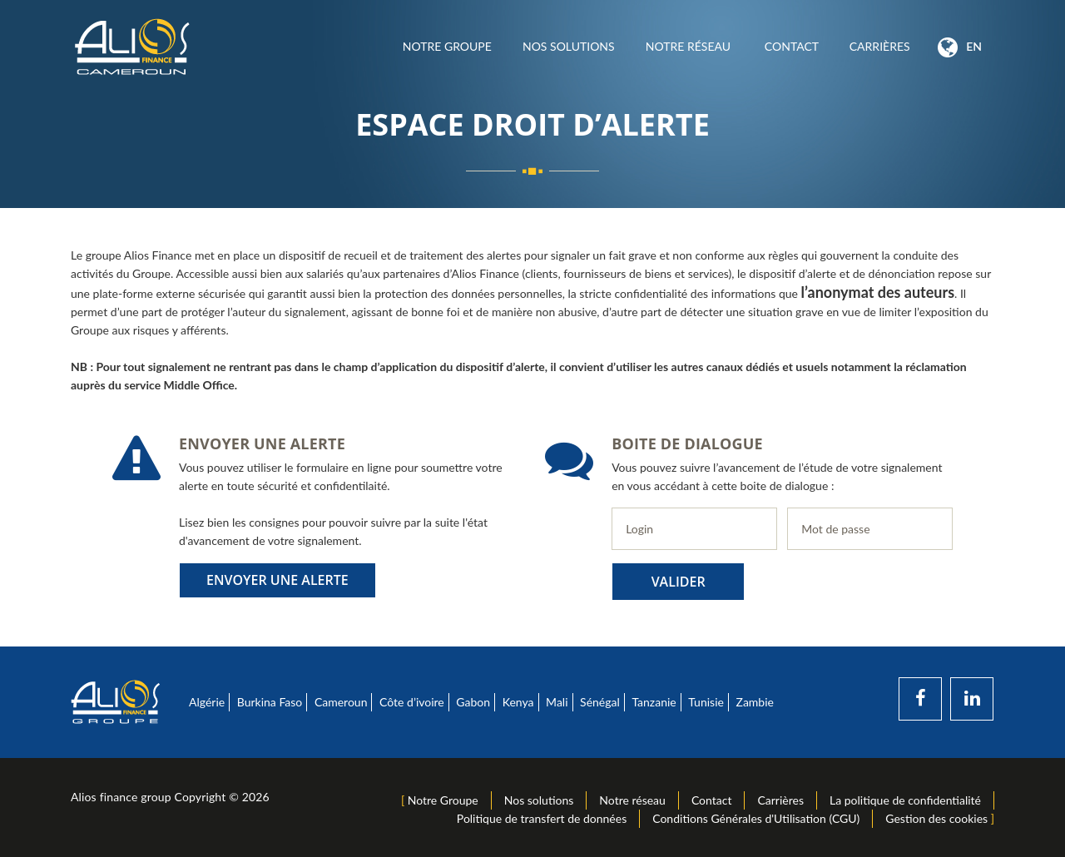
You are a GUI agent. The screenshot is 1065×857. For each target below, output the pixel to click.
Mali (556, 702)
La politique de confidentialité (905, 800)
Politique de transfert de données (542, 818)
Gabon (473, 702)
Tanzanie (654, 702)
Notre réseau (689, 46)
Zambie (755, 702)
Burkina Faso (270, 702)
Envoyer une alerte (277, 580)
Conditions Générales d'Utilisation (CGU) (755, 818)
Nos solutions (568, 46)
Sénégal (600, 702)
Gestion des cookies (936, 818)
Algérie (207, 702)
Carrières (879, 46)
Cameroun (341, 702)
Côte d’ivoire (411, 702)
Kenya (518, 702)
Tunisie (706, 702)
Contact (791, 46)
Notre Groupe (446, 46)
